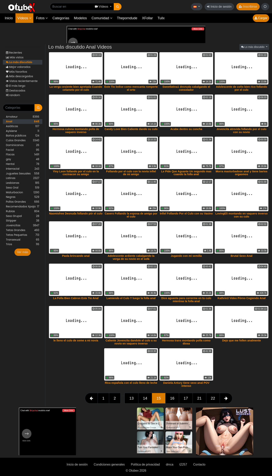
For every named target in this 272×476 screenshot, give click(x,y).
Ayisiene (22, 131)
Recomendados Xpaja (22, 207)
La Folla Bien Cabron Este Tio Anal (75, 298)
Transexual (22, 240)
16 (172, 398)
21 (199, 398)
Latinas (22, 178)
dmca (169, 464)
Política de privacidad (145, 464)
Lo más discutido (19, 62)
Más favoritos (16, 72)
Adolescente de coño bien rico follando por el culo (241, 88)
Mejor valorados (18, 67)
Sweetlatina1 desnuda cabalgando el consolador (186, 88)
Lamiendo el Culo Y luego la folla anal (131, 298)
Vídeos (24, 18)
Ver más (22, 252)
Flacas (22, 155)
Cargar (260, 18)
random (13, 95)
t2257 (183, 464)
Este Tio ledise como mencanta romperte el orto (131, 88)
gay (22, 159)
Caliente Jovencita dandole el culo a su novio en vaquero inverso (131, 342)
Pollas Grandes (22, 202)
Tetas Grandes (22, 230)
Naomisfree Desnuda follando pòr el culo (75, 213)
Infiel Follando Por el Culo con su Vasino (186, 213)
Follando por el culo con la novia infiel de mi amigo (131, 173)
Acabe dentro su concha (186, 129)
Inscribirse (248, 6)
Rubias (22, 211)
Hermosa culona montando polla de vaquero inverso (76, 131)
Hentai (22, 164)
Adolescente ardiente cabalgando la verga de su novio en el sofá (131, 257)
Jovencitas (22, 225)
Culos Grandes (22, 140)
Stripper (22, 221)
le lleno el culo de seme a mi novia (75, 340)
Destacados (15, 90)
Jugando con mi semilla (186, 255)
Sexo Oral (22, 188)
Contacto (199, 464)
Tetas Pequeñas (22, 235)
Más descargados (19, 76)
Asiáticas (22, 126)
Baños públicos (22, 136)
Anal (22, 122)
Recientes (14, 53)
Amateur (22, 117)
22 (213, 398)
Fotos (42, 18)
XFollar (147, 18)
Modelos (80, 18)
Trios (22, 244)
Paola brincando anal (76, 255)
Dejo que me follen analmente (241, 340)
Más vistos (14, 57)
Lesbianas (22, 183)
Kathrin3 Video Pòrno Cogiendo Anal (242, 298)
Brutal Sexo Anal (242, 255)
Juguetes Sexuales (22, 174)
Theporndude (127, 18)
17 (186, 398)
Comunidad (101, 18)
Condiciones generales (109, 464)
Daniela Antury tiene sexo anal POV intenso (186, 384)
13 (131, 398)
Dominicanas (22, 145)
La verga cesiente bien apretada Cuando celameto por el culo (76, 88)
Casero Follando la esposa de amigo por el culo (131, 215)
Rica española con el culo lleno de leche (131, 382)
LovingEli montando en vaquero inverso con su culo (241, 215)
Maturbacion (22, 192)
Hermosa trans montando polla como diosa (186, 342)
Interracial (22, 169)
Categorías (60, 18)
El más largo (15, 86)
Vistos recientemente (22, 81)
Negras (22, 197)
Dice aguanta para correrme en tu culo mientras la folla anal (186, 300)
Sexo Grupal (22, 216)
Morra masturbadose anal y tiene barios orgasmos (241, 173)
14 (145, 398)
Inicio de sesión (219, 6)
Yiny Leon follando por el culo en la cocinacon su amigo (76, 173)
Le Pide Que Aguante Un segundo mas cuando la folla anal (186, 173)
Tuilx (161, 18)
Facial (22, 150)
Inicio (9, 18)
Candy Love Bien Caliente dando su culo (131, 129)
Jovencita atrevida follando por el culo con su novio (241, 131)
